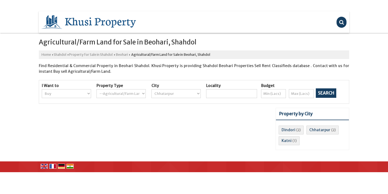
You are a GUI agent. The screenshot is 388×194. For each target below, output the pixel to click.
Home (46, 55)
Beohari (122, 55)
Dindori (288, 129)
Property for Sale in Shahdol (91, 55)
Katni (287, 140)
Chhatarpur (319, 129)
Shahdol (60, 55)
